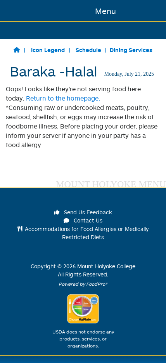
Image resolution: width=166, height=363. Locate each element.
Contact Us (83, 220)
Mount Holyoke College (106, 266)
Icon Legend (48, 50)
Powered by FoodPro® (83, 284)
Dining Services (131, 50)
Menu (105, 11)
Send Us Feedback (83, 212)
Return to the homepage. (63, 98)
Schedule (88, 50)
